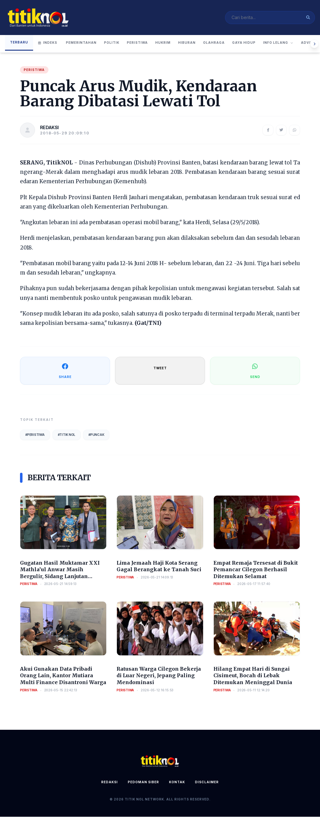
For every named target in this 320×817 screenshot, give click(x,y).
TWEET (160, 368)
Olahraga (214, 43)
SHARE (65, 370)
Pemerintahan (81, 43)
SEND (255, 370)
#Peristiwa (35, 434)
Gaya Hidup (244, 43)
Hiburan (187, 43)
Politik (111, 43)
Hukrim (163, 43)
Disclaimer (207, 782)
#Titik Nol (67, 434)
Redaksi (109, 782)
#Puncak (96, 434)
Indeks (47, 43)
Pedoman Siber (143, 782)
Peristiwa (137, 43)
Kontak (177, 782)
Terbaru (19, 42)
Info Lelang (278, 43)
